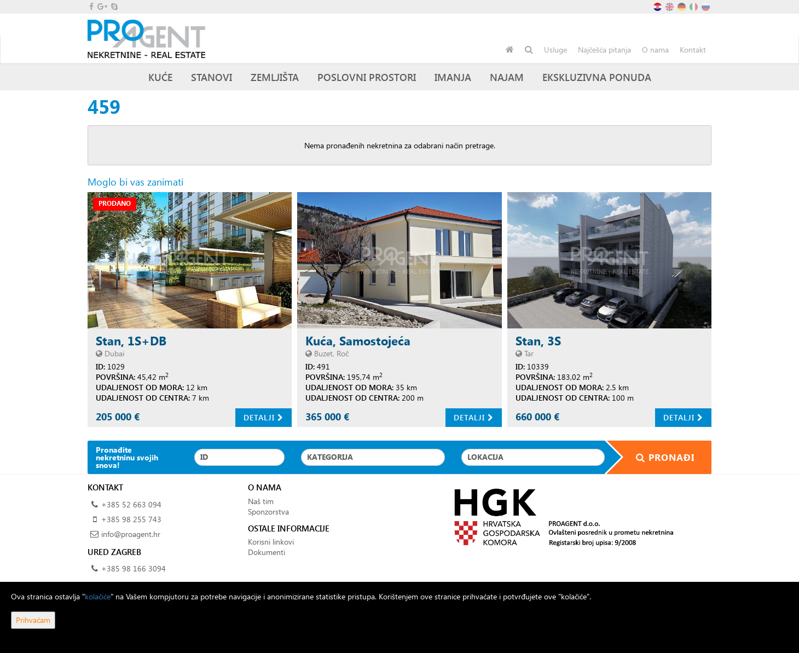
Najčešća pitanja (604, 49)
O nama (655, 49)
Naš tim (261, 501)
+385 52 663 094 (131, 504)
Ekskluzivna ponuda (596, 77)
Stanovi (211, 77)
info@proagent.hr (130, 534)
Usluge (555, 49)
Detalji (263, 417)
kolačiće (98, 596)
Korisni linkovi (271, 541)
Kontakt (693, 49)
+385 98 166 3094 (133, 568)
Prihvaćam (33, 620)
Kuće (160, 77)
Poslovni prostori (366, 77)
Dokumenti (266, 552)
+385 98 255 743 (131, 519)
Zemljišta (275, 77)
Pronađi (658, 457)
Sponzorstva (268, 511)
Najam (507, 77)
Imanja (453, 77)
